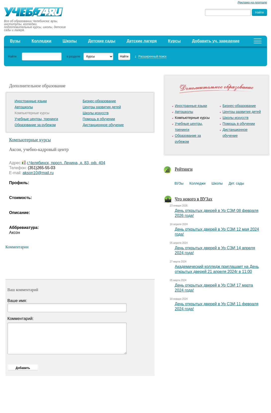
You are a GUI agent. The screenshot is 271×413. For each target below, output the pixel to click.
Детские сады (102, 41)
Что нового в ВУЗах (193, 199)
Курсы (174, 41)
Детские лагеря (142, 41)
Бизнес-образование (99, 101)
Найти (12, 56)
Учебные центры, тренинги (36, 119)
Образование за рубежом (35, 125)
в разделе (73, 56)
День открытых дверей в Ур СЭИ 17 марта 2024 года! (214, 287)
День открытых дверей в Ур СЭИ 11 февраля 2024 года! (217, 306)
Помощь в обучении (99, 119)
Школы (70, 41)
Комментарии (17, 247)
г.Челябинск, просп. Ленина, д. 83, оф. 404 (66, 163)
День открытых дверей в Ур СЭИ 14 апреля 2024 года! (215, 250)
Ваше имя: (17, 301)
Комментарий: (20, 318)
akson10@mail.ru (38, 173)
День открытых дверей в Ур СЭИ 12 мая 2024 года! (217, 231)
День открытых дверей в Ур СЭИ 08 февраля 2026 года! (217, 213)
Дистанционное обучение (103, 125)
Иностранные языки (31, 101)
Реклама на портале (252, 2)
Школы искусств (96, 113)
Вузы (15, 41)
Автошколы (24, 107)
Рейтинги (184, 169)
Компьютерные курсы (30, 139)
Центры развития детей (102, 107)
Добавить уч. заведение (216, 41)
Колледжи (41, 41)
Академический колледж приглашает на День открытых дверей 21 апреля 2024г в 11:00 (217, 269)
